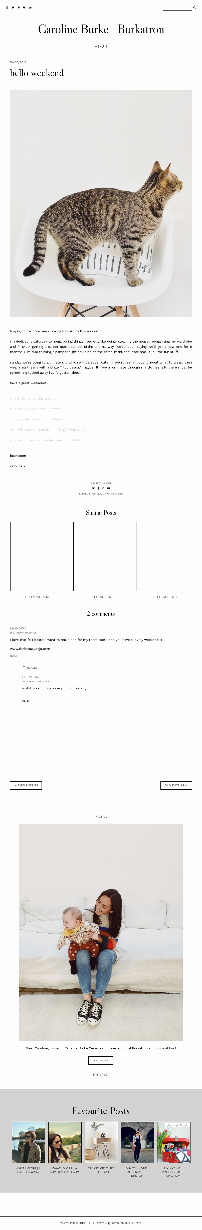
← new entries (26, 785)
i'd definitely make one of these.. (36, 419)
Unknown (18, 628)
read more (101, 1060)
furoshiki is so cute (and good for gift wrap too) (47, 430)
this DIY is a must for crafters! (34, 398)
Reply (13, 655)
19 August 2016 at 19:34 (24, 633)
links (105, 493)
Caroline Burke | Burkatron (101, 28)
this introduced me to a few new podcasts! (44, 440)
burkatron (31, 677)
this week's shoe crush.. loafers (35, 409)
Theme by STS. (131, 1223)
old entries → (176, 785)
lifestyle (95, 493)
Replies (32, 667)
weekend (117, 493)
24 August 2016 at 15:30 (36, 681)
